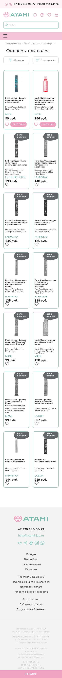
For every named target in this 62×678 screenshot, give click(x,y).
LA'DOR (39, 415)
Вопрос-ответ (31, 599)
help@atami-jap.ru (31, 535)
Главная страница (13, 44)
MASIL (9, 114)
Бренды (31, 554)
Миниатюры (48, 44)
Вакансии (31, 569)
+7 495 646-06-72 (22, 4)
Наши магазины (31, 564)
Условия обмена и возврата (31, 592)
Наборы (36, 44)
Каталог (27, 44)
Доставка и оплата (31, 587)
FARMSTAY (41, 176)
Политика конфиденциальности (31, 582)
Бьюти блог (31, 559)
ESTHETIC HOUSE (15, 176)
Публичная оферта (31, 604)
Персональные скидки (31, 577)
